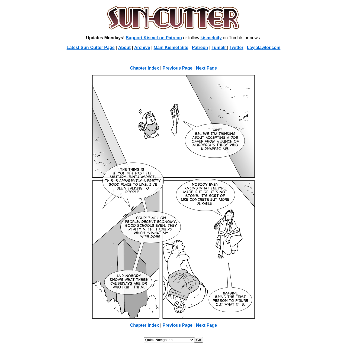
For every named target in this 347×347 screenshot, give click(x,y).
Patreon (200, 47)
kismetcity (211, 37)
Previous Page (177, 68)
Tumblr (219, 47)
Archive (142, 47)
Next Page (206, 68)
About (124, 47)
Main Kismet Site (171, 47)
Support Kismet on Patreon (154, 37)
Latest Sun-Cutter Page (91, 47)
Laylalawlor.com (264, 47)
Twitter (236, 47)
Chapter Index (144, 68)
